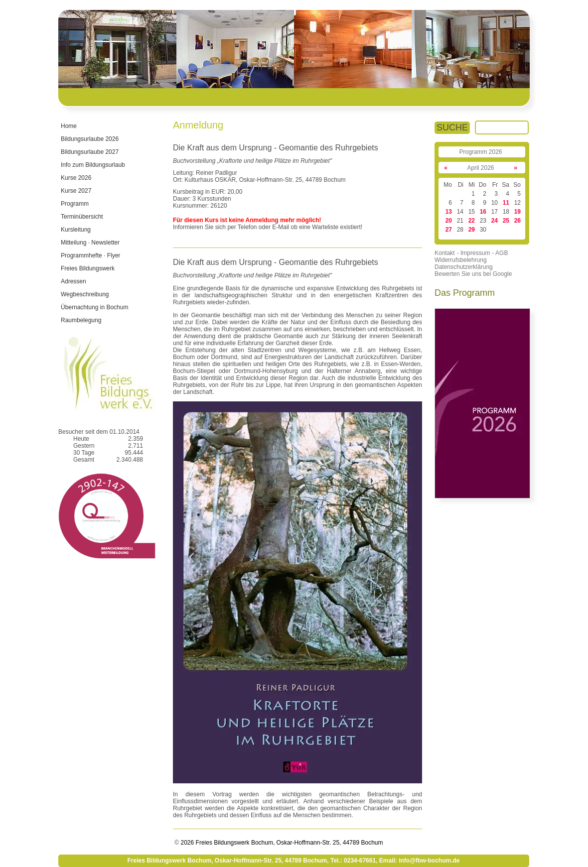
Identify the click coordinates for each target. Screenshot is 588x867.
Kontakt (445, 252)
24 (494, 220)
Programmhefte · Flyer (90, 255)
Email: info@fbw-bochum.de (419, 860)
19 (517, 211)
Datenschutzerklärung (464, 266)
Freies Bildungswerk (88, 268)
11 (506, 202)
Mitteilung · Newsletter (90, 242)
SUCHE (452, 127)
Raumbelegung (81, 320)
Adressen (73, 281)
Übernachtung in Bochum (94, 307)
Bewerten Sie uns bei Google (473, 273)
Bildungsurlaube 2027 (90, 151)
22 (471, 220)
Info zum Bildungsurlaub (93, 164)
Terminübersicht (82, 216)
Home (69, 126)
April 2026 (480, 167)
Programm (75, 203)
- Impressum (473, 252)
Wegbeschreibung (85, 294)
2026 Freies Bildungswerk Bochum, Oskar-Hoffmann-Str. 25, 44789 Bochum (281, 842)
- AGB (500, 252)
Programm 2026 (480, 151)
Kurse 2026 (76, 177)
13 (448, 211)
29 (471, 229)
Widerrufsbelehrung (461, 259)
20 (448, 220)
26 (517, 220)
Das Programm (465, 293)
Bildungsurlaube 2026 (90, 138)
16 (483, 211)
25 (506, 220)
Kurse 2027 (76, 190)
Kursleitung (76, 229)
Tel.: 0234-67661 (353, 860)
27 (448, 229)
